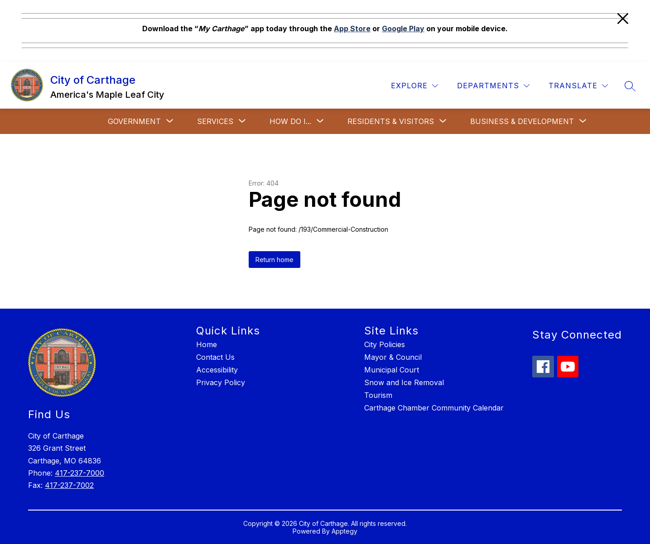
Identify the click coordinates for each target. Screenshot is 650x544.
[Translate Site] (578, 85)
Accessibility (217, 370)
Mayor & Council (393, 357)
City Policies (384, 344)
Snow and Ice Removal (404, 382)
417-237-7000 (79, 472)
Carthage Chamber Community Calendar (434, 408)
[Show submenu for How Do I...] (290, 121)
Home (206, 344)
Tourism (378, 395)
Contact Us (215, 357)
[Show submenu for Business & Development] (522, 121)
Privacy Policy (220, 382)
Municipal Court (391, 370)
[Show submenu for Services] (215, 121)
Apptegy (344, 531)
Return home (274, 259)
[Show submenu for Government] (134, 121)
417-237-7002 (69, 485)
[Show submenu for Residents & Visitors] (390, 121)
